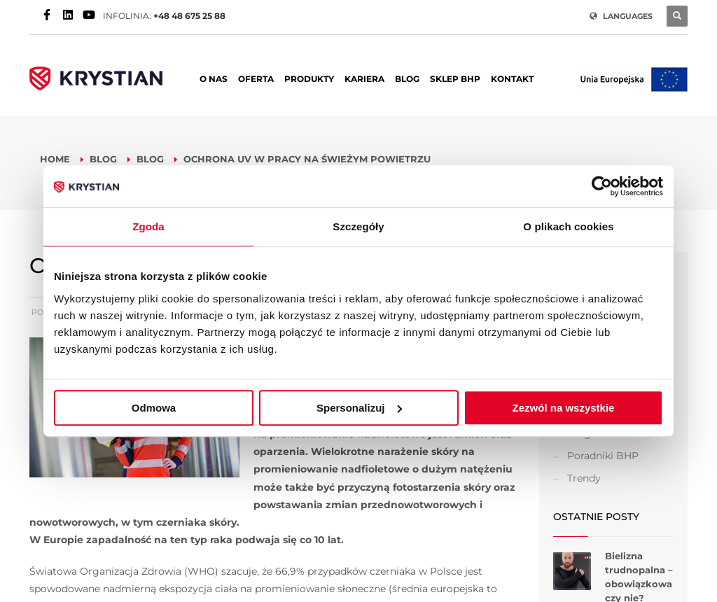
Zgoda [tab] (148, 226)
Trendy (584, 478)
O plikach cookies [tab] (568, 226)
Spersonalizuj (359, 408)
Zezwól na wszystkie (564, 408)
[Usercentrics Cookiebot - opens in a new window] (602, 186)
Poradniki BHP (603, 455)
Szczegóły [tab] (358, 226)
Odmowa (154, 408)
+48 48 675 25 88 (189, 15)
